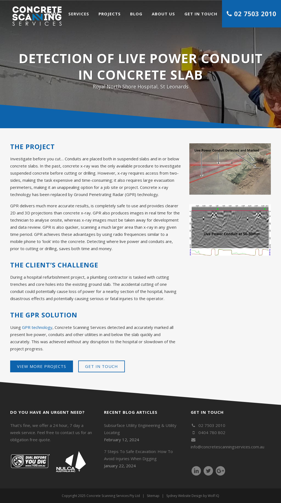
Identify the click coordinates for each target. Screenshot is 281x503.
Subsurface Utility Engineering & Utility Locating (140, 429)
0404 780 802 (208, 432)
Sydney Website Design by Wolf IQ (192, 495)
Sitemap (153, 495)
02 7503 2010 (208, 425)
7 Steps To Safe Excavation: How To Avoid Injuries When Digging (138, 455)
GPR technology (37, 327)
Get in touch (101, 366)
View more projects (41, 366)
